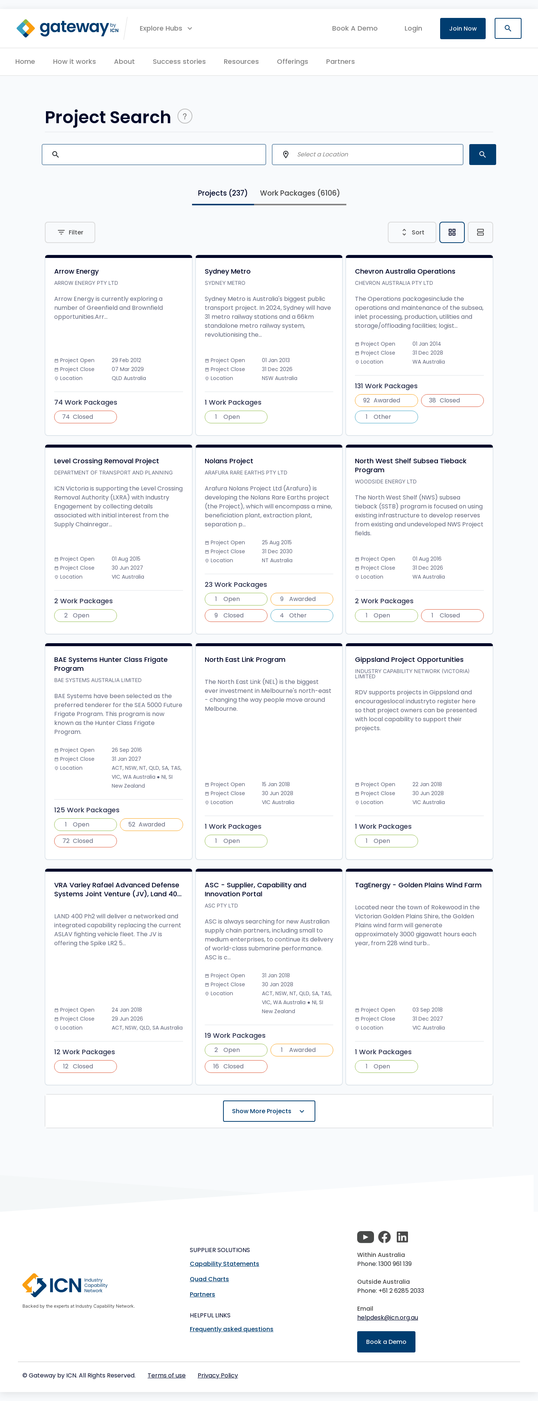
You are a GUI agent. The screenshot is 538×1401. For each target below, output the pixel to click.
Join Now (463, 28)
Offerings (292, 61)
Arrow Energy (76, 271)
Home (25, 61)
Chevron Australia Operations (405, 271)
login (413, 28)
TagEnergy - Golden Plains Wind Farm (418, 885)
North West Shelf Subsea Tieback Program (411, 465)
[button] (167, 28)
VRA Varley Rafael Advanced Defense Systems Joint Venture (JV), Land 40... (118, 890)
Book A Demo (355, 28)
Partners (340, 61)
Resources (241, 61)
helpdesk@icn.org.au (387, 1317)
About (124, 61)
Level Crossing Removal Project (106, 461)
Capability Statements (224, 1264)
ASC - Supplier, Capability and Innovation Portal (255, 890)
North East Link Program (245, 659)
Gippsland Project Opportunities (409, 659)
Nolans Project (229, 461)
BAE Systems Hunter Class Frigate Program (111, 664)
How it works (74, 61)
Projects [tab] (223, 193)
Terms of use (167, 1375)
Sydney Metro (228, 271)
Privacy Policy (218, 1375)
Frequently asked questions (231, 1329)
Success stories (179, 61)
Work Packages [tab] (300, 193)
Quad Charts (209, 1279)
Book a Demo (386, 1342)
